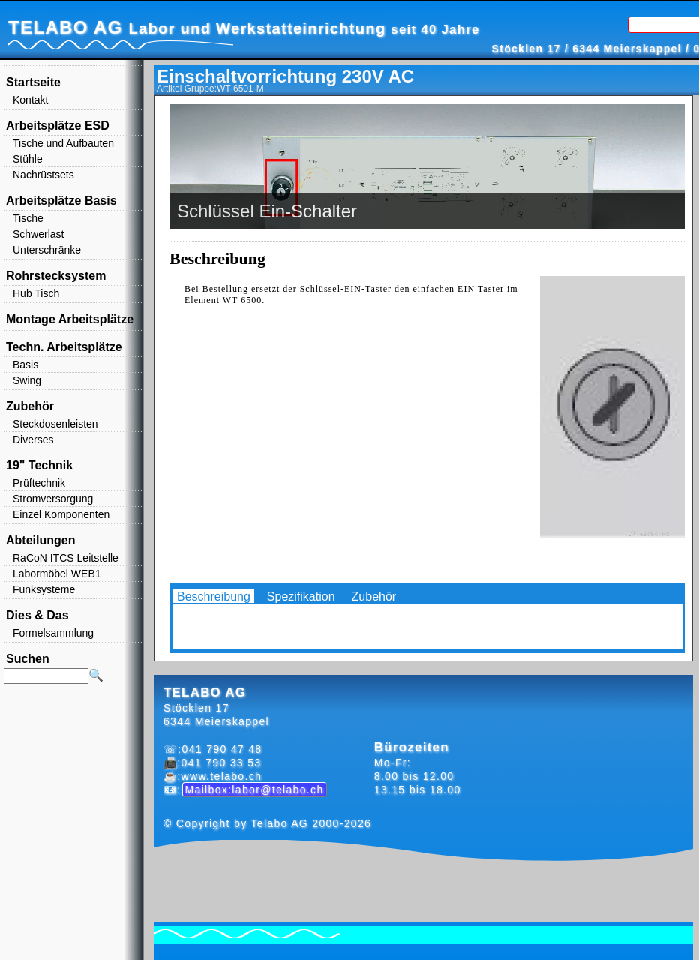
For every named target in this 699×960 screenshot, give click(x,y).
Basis (25, 364)
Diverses (33, 440)
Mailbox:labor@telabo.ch (254, 790)
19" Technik (39, 465)
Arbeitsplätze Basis (61, 200)
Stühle (28, 159)
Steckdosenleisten (55, 424)
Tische (28, 218)
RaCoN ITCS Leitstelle (65, 558)
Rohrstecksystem (56, 275)
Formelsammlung (53, 633)
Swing (27, 380)
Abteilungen (40, 540)
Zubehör (374, 596)
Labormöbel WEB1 (57, 574)
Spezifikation (301, 596)
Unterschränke (47, 250)
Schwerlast (38, 234)
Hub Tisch (36, 293)
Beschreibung (213, 596)
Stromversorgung (53, 499)
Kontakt (30, 100)
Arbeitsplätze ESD (58, 125)
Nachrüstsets (43, 175)
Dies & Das (37, 615)
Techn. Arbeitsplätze (64, 346)
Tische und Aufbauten (63, 143)
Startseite (33, 82)
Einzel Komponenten (61, 514)
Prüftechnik (39, 483)
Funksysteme (44, 590)
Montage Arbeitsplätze (70, 319)
